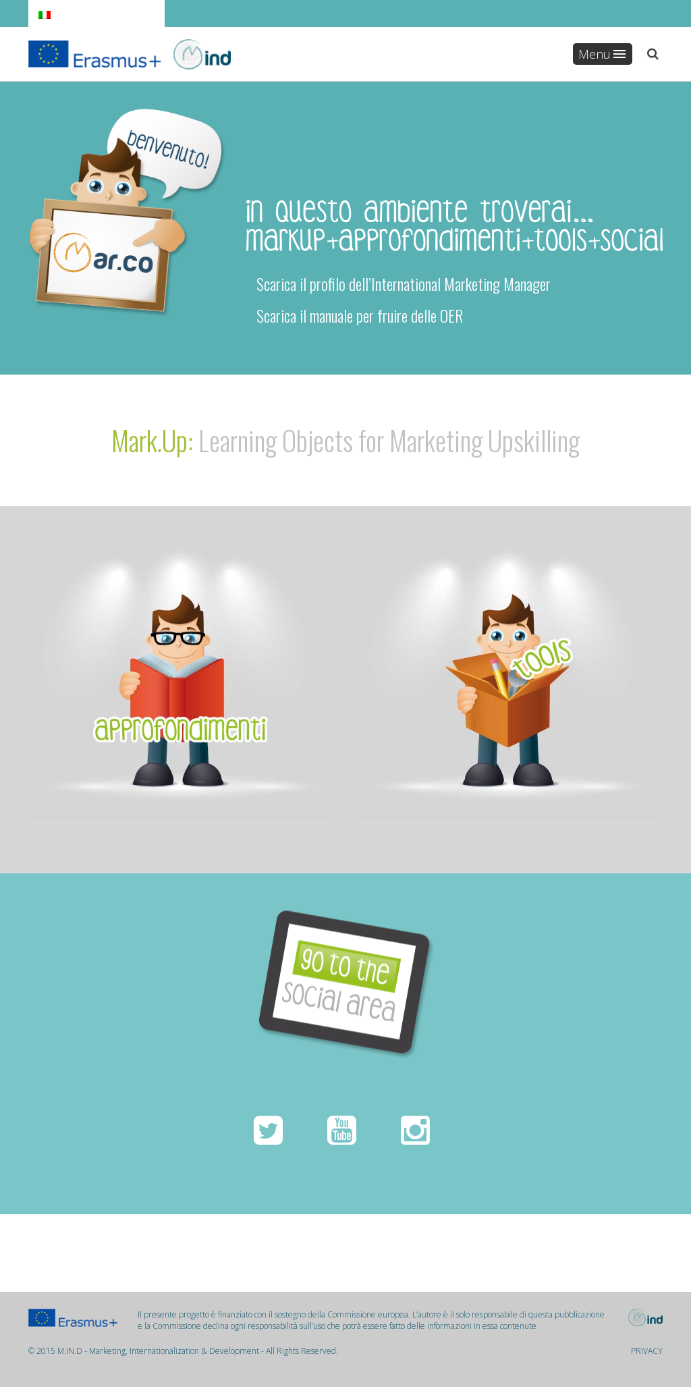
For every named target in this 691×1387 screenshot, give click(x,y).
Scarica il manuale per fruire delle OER (354, 315)
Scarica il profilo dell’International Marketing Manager (398, 283)
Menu (602, 54)
